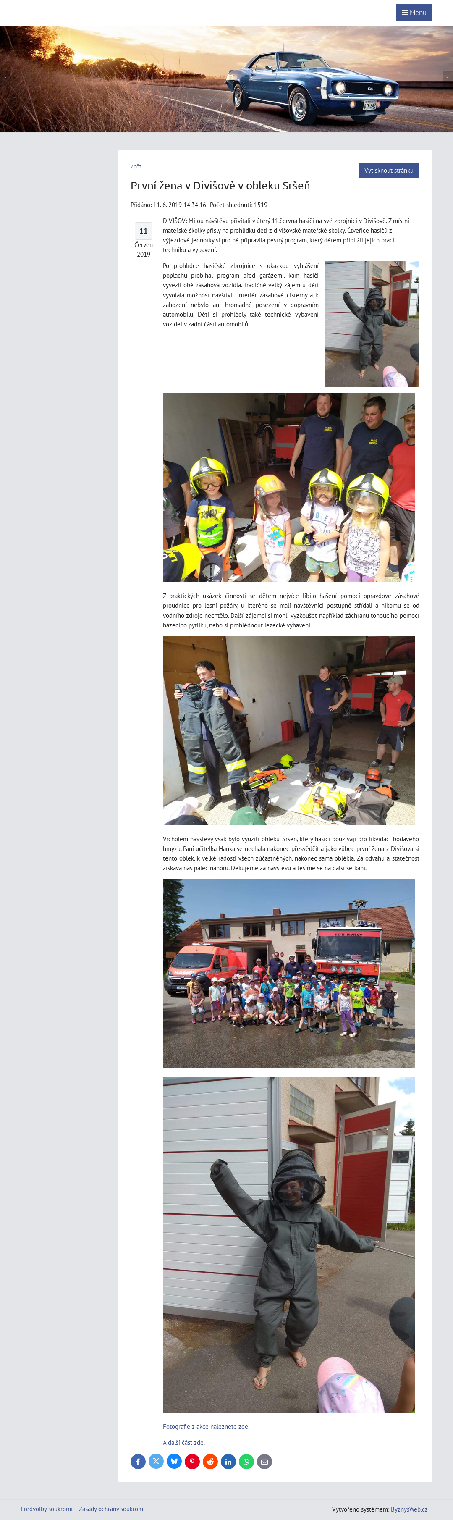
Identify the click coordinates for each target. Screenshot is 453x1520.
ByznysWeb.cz (409, 1509)
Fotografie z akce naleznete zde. (206, 1426)
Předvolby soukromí (47, 1508)
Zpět (136, 166)
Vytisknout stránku (389, 170)
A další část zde (183, 1442)
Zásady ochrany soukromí (112, 1508)
